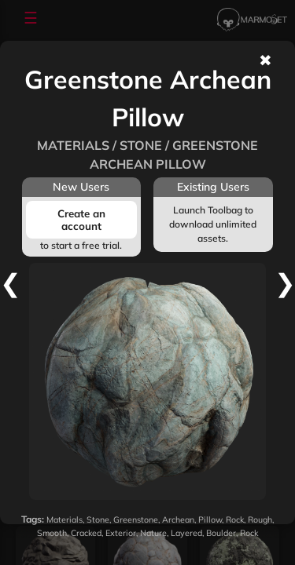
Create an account (81, 219)
